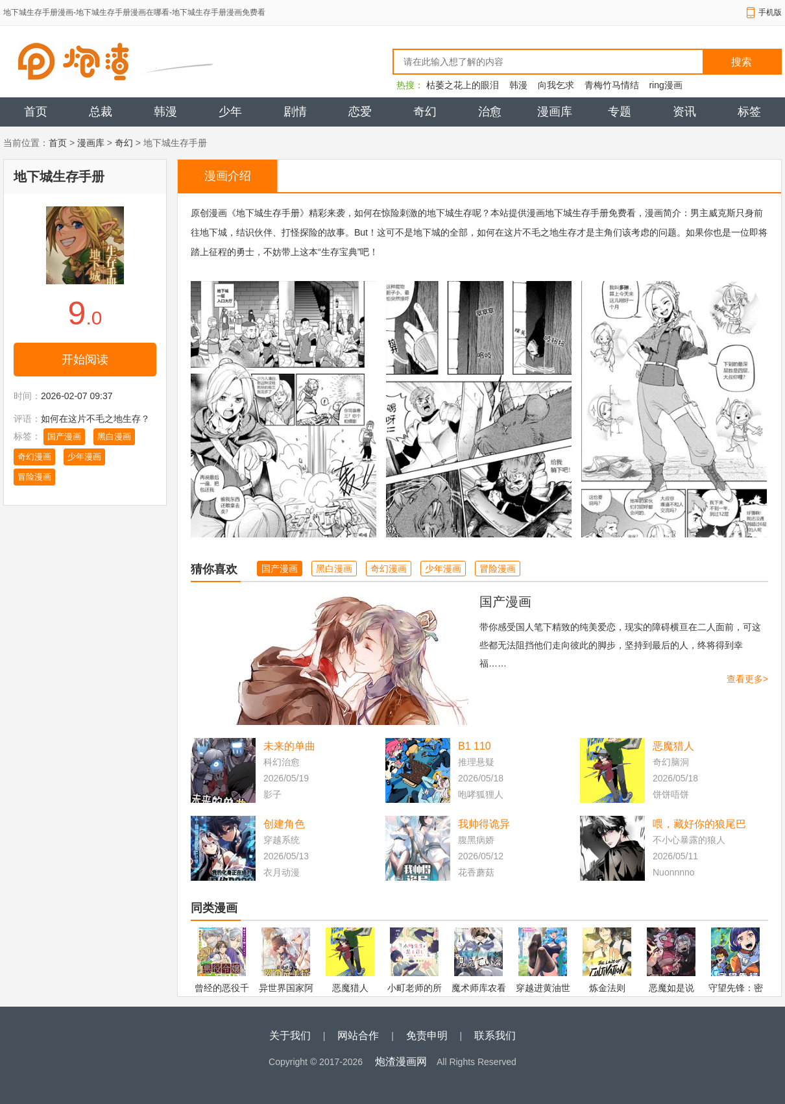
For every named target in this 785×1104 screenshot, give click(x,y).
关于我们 (290, 1035)
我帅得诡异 (484, 823)
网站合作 (358, 1035)
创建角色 (284, 823)
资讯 (684, 111)
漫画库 (554, 111)
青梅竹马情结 (612, 85)
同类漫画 (214, 908)
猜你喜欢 (214, 569)
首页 (35, 111)
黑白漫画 (114, 436)
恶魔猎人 (673, 746)
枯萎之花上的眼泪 (462, 85)
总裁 (100, 111)
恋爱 (360, 111)
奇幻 (425, 111)
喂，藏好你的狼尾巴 (699, 823)
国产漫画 (64, 436)
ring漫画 (665, 85)
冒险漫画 (34, 477)
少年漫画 (84, 456)
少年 (230, 111)
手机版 (770, 12)
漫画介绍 (227, 175)
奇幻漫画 (34, 456)
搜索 (741, 61)
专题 (619, 111)
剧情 (295, 111)
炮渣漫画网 (401, 1061)
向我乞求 (556, 85)
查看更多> (747, 679)
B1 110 (474, 746)
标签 (749, 111)
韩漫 (518, 85)
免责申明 (427, 1035)
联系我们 (495, 1035)
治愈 (489, 111)
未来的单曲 (289, 746)
